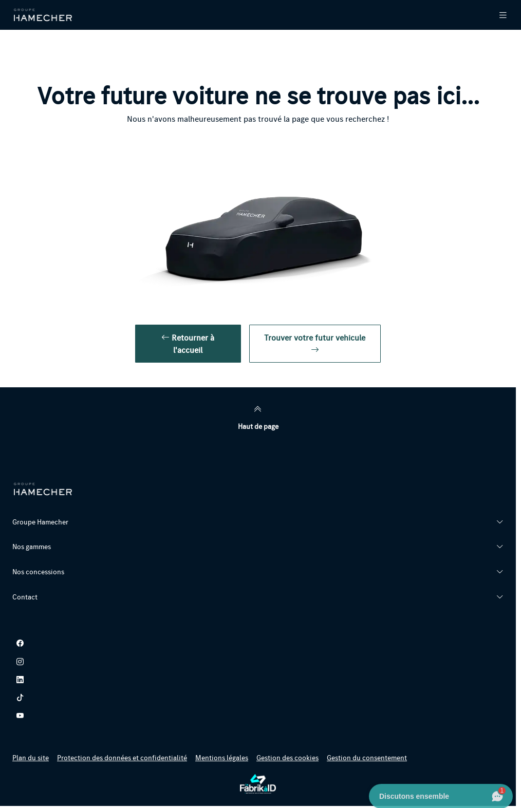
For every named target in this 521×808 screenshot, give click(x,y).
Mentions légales (221, 758)
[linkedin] (258, 679)
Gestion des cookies (287, 758)
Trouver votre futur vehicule (314, 343)
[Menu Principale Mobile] (495, 15)
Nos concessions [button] (38, 571)
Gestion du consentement (367, 758)
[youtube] (258, 715)
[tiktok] (258, 697)
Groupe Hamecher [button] (40, 522)
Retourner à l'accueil (187, 343)
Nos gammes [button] (31, 546)
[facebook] (258, 643)
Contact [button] (25, 597)
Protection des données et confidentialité (122, 758)
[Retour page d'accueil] (43, 15)
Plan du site (30, 758)
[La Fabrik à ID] (258, 784)
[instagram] (258, 661)
